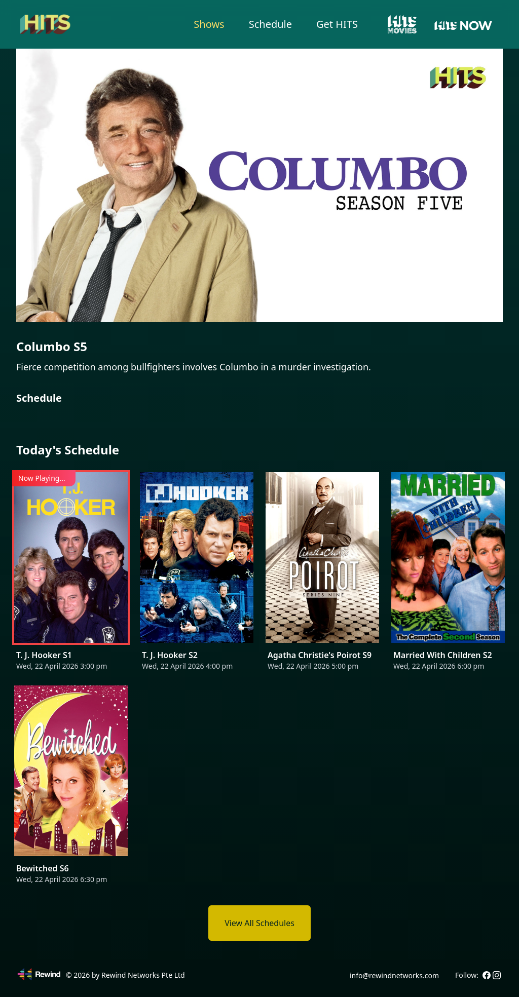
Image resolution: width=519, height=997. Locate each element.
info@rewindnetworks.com (394, 975)
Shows (209, 24)
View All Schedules (259, 923)
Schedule (270, 24)
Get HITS (337, 24)
